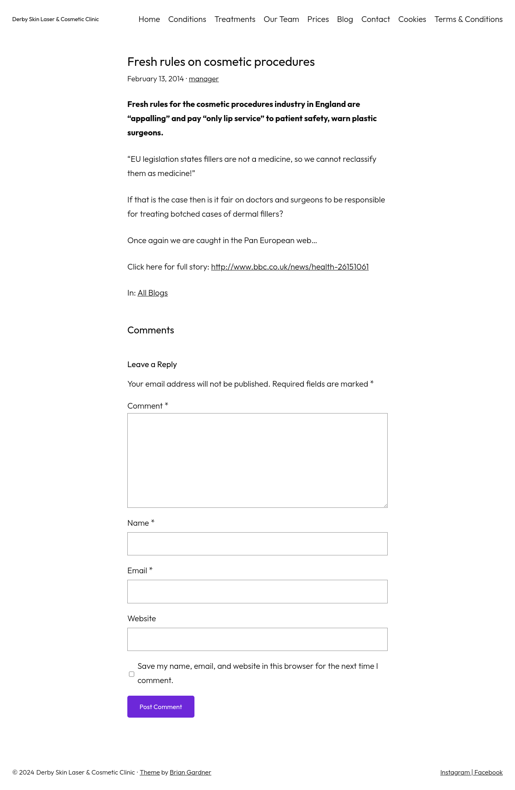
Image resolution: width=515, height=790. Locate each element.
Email (140, 570)
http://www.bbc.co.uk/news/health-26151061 (290, 266)
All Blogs (152, 292)
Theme (150, 772)
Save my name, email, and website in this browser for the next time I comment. (257, 673)
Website (141, 618)
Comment (147, 405)
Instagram (455, 772)
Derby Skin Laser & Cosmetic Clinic (55, 19)
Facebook (488, 772)
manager (204, 78)
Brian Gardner (190, 772)
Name (141, 523)
